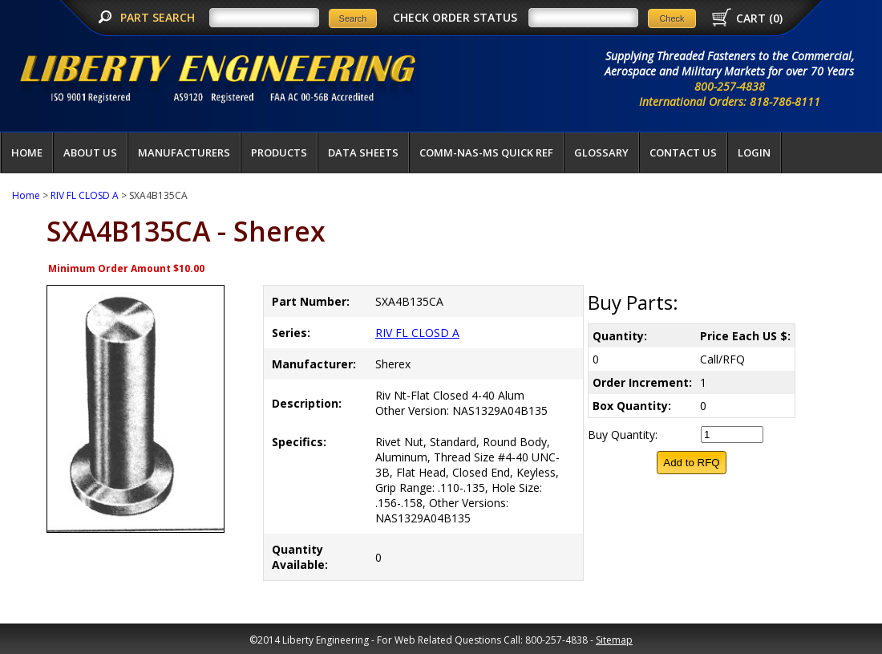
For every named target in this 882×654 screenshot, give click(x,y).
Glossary (601, 152)
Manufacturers (184, 152)
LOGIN (754, 152)
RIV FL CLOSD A (85, 195)
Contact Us (683, 152)
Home (26, 152)
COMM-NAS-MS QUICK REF (486, 152)
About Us (90, 152)
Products (279, 152)
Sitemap (614, 640)
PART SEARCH (159, 17)
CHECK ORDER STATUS (455, 17)
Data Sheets (363, 152)
